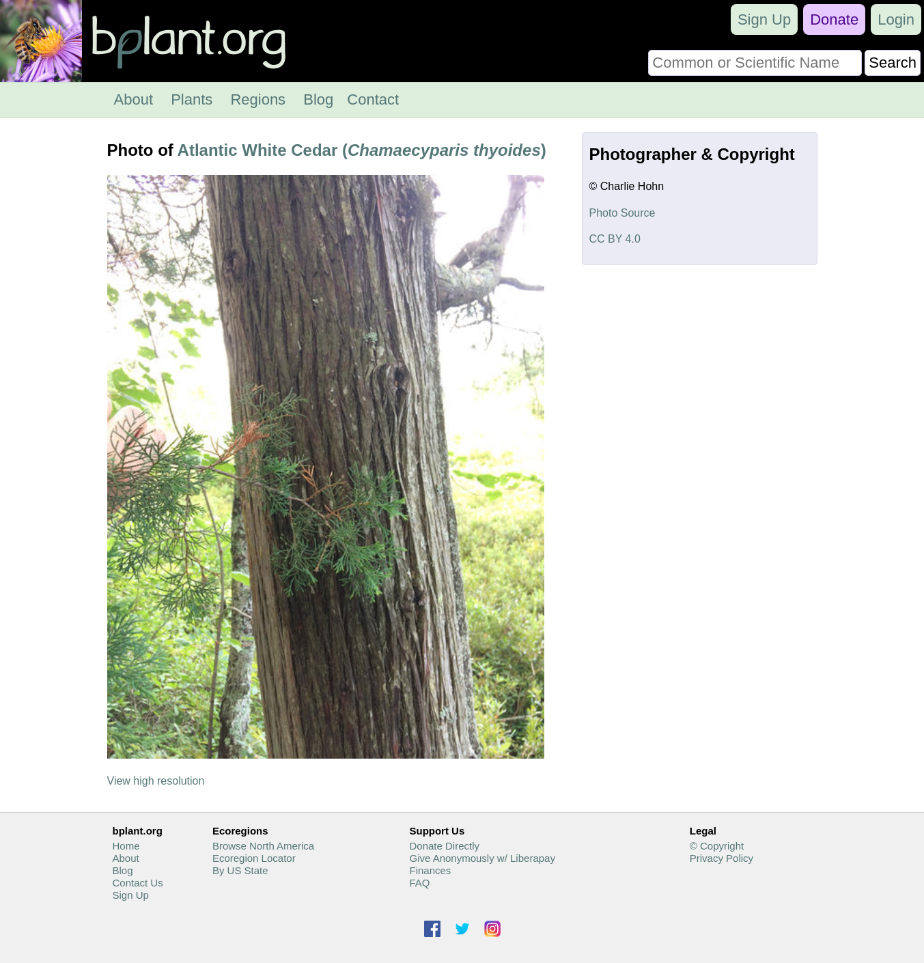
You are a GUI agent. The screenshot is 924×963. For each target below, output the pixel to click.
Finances (430, 870)
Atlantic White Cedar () (362, 150)
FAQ (419, 883)
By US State (240, 870)
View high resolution (156, 781)
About (134, 99)
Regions (257, 99)
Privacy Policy (721, 858)
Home (126, 846)
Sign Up (764, 19)
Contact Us (138, 883)
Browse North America (263, 846)
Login (896, 19)
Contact (373, 99)
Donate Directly (444, 846)
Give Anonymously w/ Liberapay (482, 858)
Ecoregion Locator (254, 858)
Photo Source (622, 213)
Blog (318, 99)
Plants (191, 99)
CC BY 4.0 (615, 239)
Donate (834, 19)
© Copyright (717, 846)
